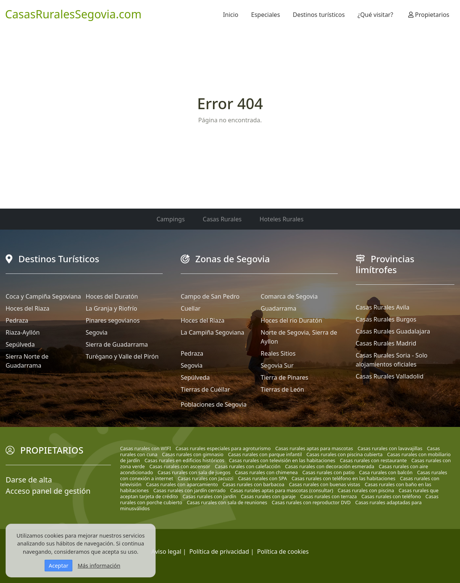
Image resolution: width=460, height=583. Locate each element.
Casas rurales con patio (328, 472)
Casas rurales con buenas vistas (324, 484)
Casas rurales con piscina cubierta (344, 454)
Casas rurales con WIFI (145, 448)
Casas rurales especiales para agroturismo (223, 448)
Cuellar (191, 308)
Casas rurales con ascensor (179, 466)
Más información (99, 565)
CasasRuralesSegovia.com (73, 14)
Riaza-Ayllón (23, 332)
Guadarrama (278, 308)
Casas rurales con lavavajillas (390, 448)
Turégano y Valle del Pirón (122, 356)
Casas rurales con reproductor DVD (311, 502)
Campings (170, 219)
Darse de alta (29, 480)
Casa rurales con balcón (386, 472)
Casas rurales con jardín (209, 496)
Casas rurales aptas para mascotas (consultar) (281, 490)
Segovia (96, 332)
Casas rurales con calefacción (247, 466)
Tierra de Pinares (284, 377)
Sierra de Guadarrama (116, 344)
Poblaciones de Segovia (214, 404)
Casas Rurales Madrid (386, 343)
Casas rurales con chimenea (266, 472)
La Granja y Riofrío (111, 308)
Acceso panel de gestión (48, 491)
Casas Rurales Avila (382, 307)
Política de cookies (283, 551)
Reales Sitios (278, 353)
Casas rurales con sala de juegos (193, 472)
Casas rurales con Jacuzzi (206, 478)
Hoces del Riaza (27, 308)
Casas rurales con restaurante (373, 460)
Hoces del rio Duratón (291, 320)
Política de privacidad (219, 551)
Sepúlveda (20, 344)
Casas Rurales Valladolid (390, 376)
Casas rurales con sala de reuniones (227, 502)
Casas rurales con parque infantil (265, 454)
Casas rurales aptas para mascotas (314, 448)
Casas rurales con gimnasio (192, 454)
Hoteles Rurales (281, 219)
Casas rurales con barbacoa (253, 484)
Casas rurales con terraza (328, 496)
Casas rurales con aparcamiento (182, 484)
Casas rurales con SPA (262, 478)
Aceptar (58, 565)
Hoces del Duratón (111, 296)
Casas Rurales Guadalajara (393, 331)
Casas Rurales (222, 219)
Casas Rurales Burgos (386, 319)
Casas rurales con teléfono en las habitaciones (344, 478)
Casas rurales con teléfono (391, 496)
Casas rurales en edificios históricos (184, 460)
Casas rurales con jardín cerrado (189, 490)
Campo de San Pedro (210, 296)
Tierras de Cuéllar (205, 389)
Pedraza (17, 320)
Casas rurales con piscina (366, 490)
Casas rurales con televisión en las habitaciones (282, 460)
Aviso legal (166, 551)
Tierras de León (282, 389)
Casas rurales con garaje (268, 496)
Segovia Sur (277, 365)
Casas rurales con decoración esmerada (329, 466)
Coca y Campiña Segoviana (43, 296)
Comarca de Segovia (289, 296)
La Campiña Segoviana (212, 332)
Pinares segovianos (112, 320)
